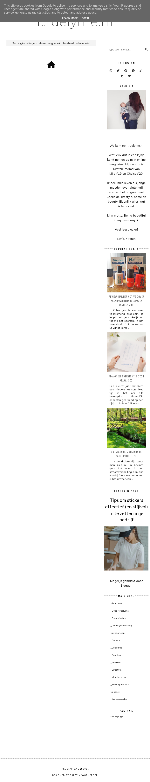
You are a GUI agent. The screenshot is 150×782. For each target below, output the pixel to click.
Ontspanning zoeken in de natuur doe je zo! (126, 454)
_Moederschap (119, 677)
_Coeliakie (116, 647)
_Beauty (115, 640)
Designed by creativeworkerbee (75, 775)
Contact (115, 691)
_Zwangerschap (120, 684)
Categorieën (118, 632)
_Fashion (116, 655)
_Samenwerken (119, 699)
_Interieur (116, 662)
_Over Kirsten (118, 618)
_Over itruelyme (120, 610)
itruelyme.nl (70, 769)
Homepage (117, 716)
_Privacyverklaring (121, 625)
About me (116, 603)
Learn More (70, 18)
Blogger (126, 585)
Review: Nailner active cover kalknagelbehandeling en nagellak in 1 (126, 300)
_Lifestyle (116, 669)
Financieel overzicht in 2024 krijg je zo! (126, 378)
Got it (85, 18)
